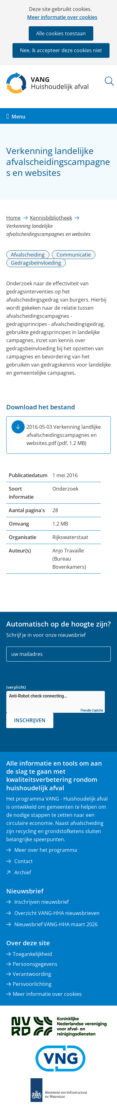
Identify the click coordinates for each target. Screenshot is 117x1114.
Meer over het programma (45, 850)
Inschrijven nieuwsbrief (41, 901)
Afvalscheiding (28, 254)
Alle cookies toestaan (61, 33)
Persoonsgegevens (35, 964)
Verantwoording (32, 974)
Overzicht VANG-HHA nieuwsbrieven (57, 913)
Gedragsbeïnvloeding (36, 262)
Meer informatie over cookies (62, 17)
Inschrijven (30, 720)
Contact (23, 861)
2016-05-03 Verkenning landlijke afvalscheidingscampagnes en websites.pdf (64, 435)
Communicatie (73, 254)
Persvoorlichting (32, 984)
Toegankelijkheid (32, 954)
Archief (22, 872)
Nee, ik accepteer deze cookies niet (61, 50)
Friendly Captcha (91, 710)
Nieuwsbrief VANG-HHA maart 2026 (56, 924)
